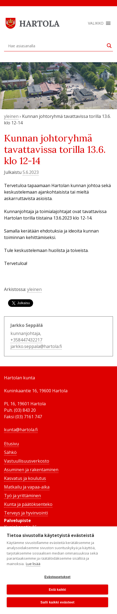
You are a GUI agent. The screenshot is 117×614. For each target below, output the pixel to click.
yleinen (11, 116)
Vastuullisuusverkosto (26, 461)
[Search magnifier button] (109, 45)
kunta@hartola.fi (21, 430)
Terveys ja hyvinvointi (26, 513)
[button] (96, 23)
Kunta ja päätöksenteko (28, 504)
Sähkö (10, 452)
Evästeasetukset (57, 577)
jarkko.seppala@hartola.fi (36, 346)
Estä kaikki (57, 590)
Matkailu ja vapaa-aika (26, 487)
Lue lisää (33, 563)
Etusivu (11, 444)
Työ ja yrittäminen (22, 496)
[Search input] (56, 45)
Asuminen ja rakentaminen (31, 470)
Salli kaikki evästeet (57, 602)
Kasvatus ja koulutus (25, 478)
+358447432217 (26, 340)
